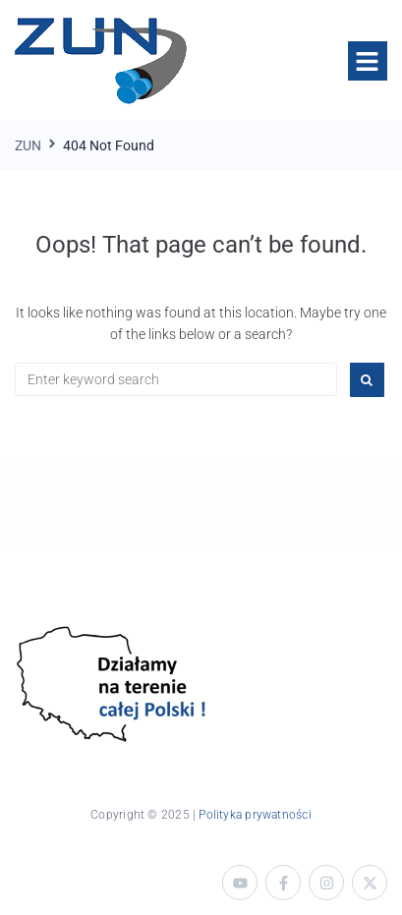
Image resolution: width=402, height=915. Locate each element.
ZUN (28, 145)
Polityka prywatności (255, 815)
